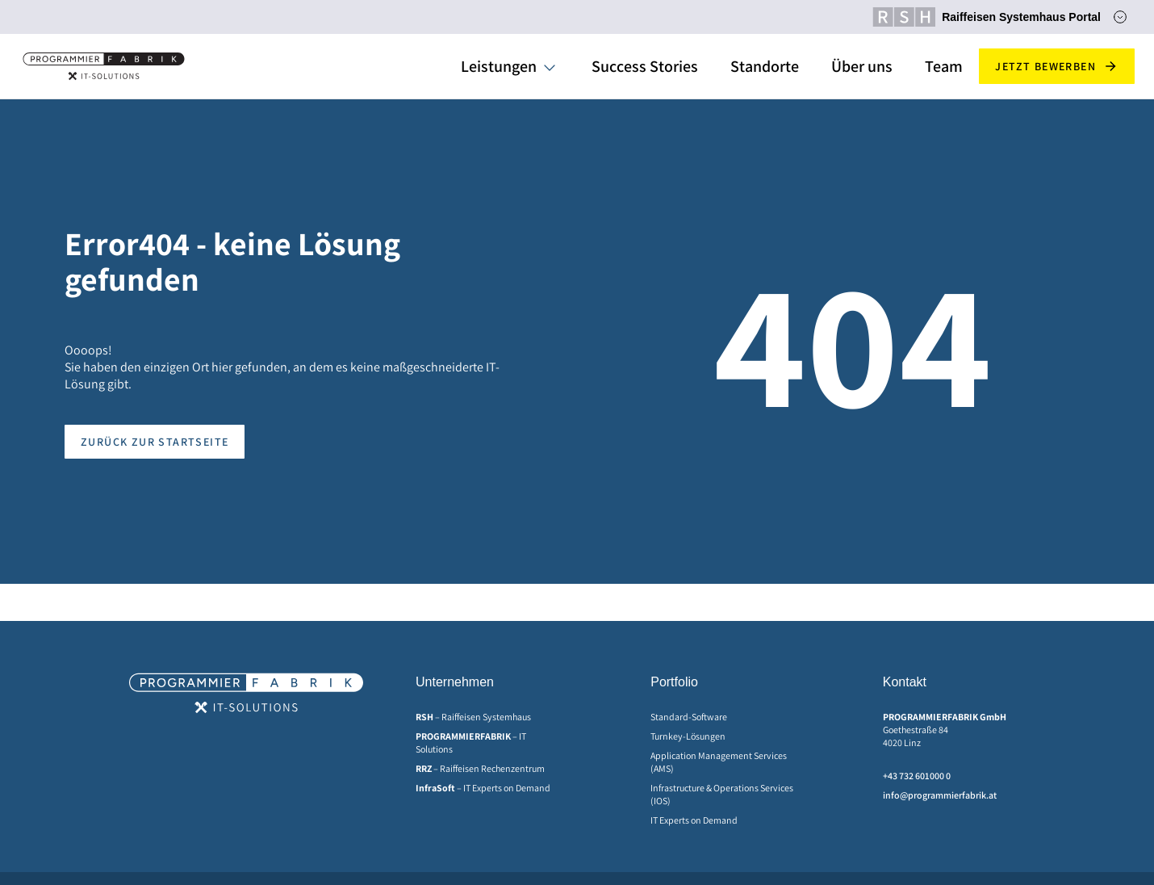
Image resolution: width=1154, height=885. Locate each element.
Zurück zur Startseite (154, 441)
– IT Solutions (471, 742)
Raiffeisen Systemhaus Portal (986, 17)
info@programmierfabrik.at (940, 795)
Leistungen (499, 66)
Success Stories (645, 66)
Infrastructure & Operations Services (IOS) (721, 794)
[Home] (103, 66)
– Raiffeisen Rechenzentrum (480, 768)
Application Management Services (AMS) (718, 761)
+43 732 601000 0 (917, 776)
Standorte (764, 66)
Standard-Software (688, 717)
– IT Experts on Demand (483, 788)
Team (944, 66)
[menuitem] (489, 717)
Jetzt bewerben (1056, 66)
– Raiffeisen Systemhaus (473, 717)
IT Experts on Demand (694, 820)
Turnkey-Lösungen (687, 736)
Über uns (862, 66)
